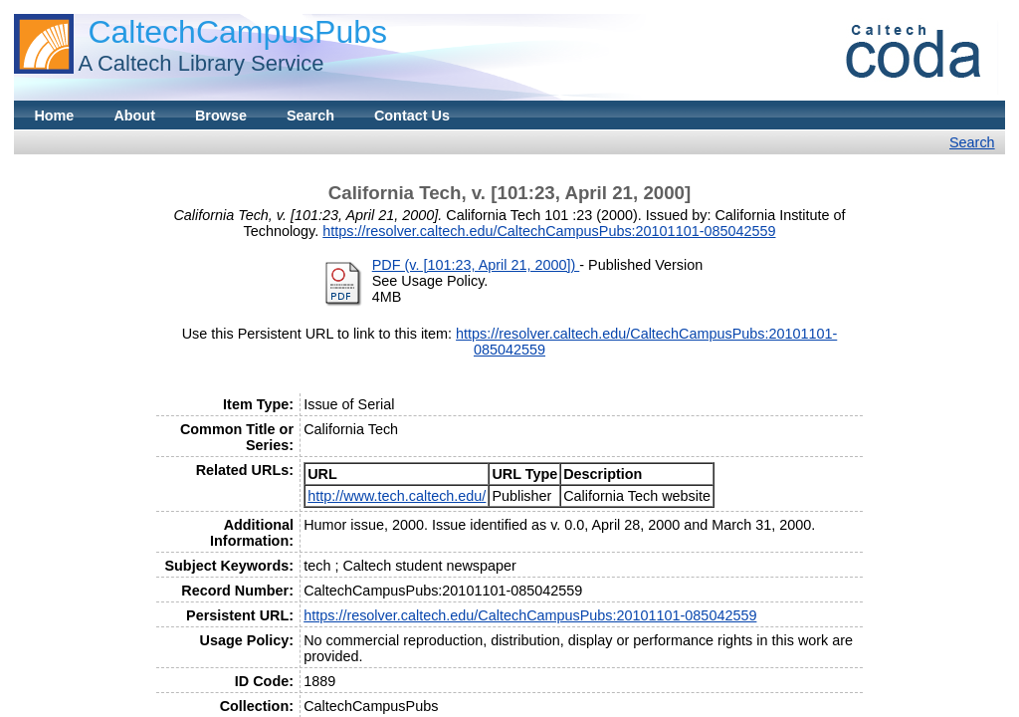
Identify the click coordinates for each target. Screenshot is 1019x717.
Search (310, 115)
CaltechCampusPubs (237, 32)
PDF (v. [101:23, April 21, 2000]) (476, 265)
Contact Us (412, 115)
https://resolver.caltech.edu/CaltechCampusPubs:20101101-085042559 (548, 231)
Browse (221, 115)
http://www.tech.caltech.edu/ (396, 496)
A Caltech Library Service (200, 63)
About (134, 115)
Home (54, 115)
